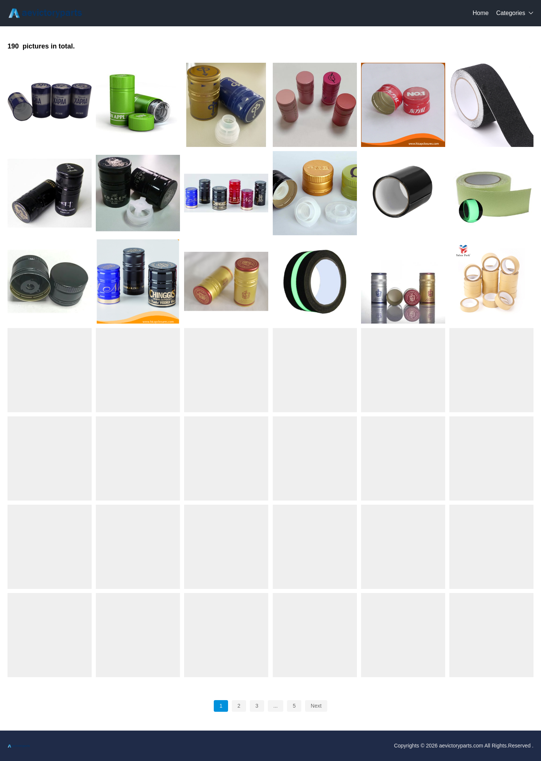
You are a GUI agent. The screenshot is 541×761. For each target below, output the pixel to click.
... (276, 706)
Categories (510, 13)
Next (316, 706)
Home (481, 13)
